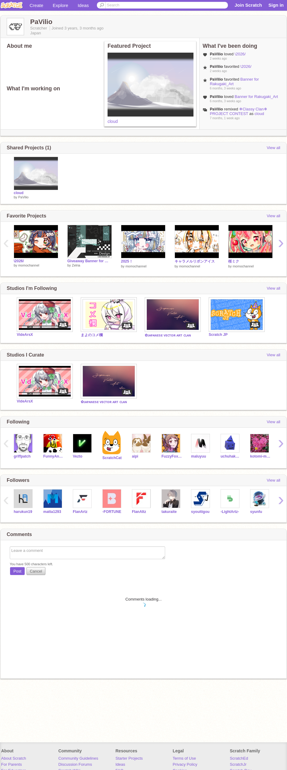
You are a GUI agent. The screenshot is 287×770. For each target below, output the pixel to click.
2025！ (127, 261)
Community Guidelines (78, 758)
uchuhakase (231, 456)
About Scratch (13, 758)
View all (273, 147)
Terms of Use (184, 758)
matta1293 (52, 512)
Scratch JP (218, 335)
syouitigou (200, 512)
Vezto (77, 456)
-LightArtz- (230, 512)
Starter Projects (129, 758)
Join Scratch (248, 5)
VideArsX (25, 335)
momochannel (28, 265)
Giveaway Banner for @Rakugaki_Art (89, 261)
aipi (135, 456)
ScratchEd (239, 758)
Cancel (36, 571)
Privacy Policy (185, 764)
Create (36, 5)
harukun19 (23, 512)
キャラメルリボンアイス (195, 261)
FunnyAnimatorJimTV (53, 456)
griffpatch (22, 456)
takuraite (169, 512)
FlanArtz (80, 512)
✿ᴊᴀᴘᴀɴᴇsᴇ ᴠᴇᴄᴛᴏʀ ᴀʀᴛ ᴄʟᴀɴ (168, 335)
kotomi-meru (260, 456)
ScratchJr (238, 764)
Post (17, 571)
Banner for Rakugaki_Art (256, 96)
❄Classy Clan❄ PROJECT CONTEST (238, 111)
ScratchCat (112, 458)
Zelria (76, 265)
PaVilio (23, 197)
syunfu (256, 512)
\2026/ (240, 54)
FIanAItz (139, 512)
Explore (60, 5)
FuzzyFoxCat (171, 456)
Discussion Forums (75, 764)
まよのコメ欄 (92, 335)
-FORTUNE (111, 512)
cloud (113, 121)
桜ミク (233, 261)
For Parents (11, 764)
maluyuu (198, 456)
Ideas (83, 5)
